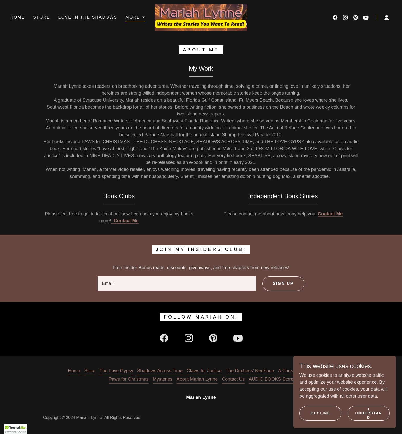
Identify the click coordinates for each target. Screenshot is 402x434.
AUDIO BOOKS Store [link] (271, 379)
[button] (135, 18)
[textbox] (177, 283)
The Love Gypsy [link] (116, 370)
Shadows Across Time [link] (160, 370)
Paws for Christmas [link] (129, 379)
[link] (201, 17)
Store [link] (41, 17)
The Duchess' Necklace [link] (250, 370)
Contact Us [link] (233, 379)
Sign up (283, 283)
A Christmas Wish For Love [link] (306, 370)
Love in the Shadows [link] (87, 17)
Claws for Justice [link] (204, 370)
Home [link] (17, 17)
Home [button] (74, 370)
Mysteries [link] (163, 379)
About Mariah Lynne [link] (197, 379)
